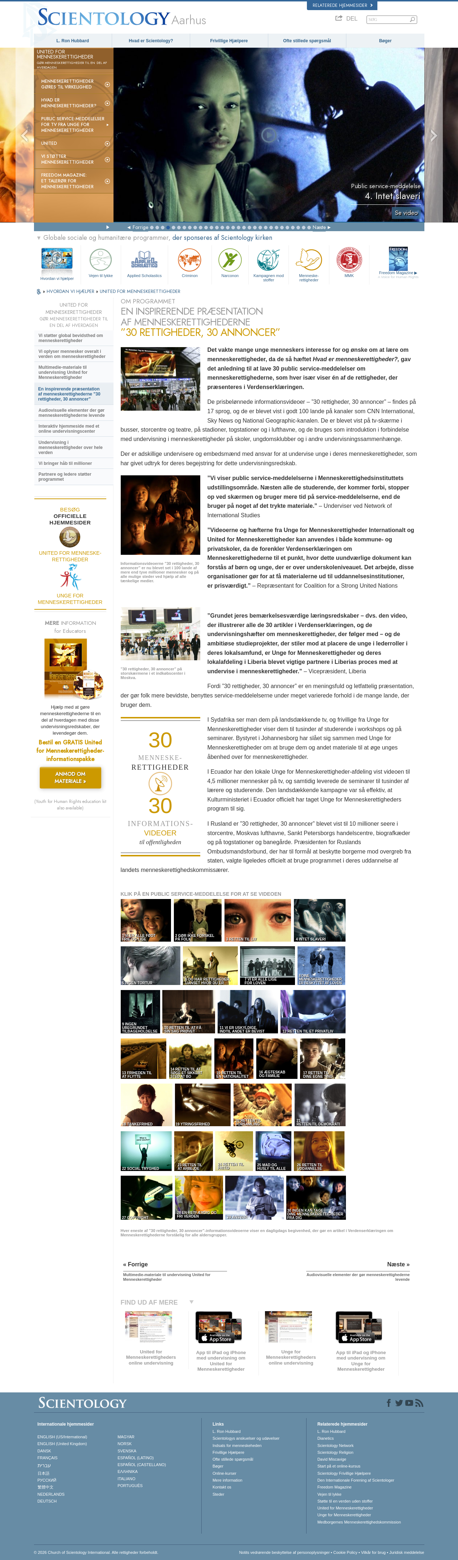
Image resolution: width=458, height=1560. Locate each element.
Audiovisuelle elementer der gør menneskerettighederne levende (72, 413)
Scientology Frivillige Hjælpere (344, 1473)
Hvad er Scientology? (151, 40)
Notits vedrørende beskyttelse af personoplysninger (284, 1552)
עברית (44, 1465)
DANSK (44, 1451)
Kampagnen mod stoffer (269, 263)
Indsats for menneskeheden (237, 1445)
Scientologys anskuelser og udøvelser (246, 1438)
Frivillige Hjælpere (229, 40)
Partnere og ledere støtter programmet (65, 477)
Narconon (230, 262)
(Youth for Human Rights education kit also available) (70, 804)
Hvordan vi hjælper (57, 278)
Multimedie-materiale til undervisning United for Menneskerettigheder (63, 372)
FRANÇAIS (48, 1458)
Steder (218, 1494)
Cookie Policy (345, 1552)
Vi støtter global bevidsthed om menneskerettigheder (71, 338)
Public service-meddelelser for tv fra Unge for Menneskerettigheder (72, 125)
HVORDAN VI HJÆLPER (71, 291)
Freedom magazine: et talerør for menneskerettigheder (67, 181)
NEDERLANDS (51, 1494)
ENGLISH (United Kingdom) (62, 1444)
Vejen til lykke (101, 262)
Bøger (385, 40)
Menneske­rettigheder (309, 263)
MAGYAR (125, 1437)
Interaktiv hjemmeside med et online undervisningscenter (69, 429)
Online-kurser (224, 1473)
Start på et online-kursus (338, 1466)
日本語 (44, 1473)
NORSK (124, 1444)
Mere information (228, 1480)
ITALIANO (126, 1479)
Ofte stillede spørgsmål (307, 40)
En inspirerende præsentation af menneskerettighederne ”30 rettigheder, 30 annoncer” (69, 394)
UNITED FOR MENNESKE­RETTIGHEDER (140, 291)
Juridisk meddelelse (406, 1552)
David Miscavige (331, 1459)
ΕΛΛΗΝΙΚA (127, 1471)
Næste (319, 227)
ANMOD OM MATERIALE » (70, 777)
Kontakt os (222, 1487)
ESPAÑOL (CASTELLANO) (141, 1464)
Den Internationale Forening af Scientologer (355, 1480)
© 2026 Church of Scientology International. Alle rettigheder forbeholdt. (96, 1552)
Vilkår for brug (373, 1552)
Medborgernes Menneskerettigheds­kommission (359, 1522)
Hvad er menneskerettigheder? (69, 103)
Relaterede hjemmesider (343, 5)
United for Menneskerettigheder (345, 1508)
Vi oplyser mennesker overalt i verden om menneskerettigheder (72, 354)
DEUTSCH (47, 1501)
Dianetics (325, 1438)
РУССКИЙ (47, 1480)
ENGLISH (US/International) (62, 1437)
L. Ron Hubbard (72, 40)
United (49, 143)
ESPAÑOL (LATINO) (135, 1458)
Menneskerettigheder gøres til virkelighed (67, 84)
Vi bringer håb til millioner (65, 463)
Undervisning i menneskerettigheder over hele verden (71, 447)
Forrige (140, 227)
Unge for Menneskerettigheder (344, 1515)
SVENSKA (126, 1451)
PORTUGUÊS (129, 1485)
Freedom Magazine (398, 275)
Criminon (190, 262)
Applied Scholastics (144, 262)
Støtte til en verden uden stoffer (345, 1501)
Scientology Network (335, 1445)
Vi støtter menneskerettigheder (67, 159)
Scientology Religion (335, 1452)
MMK (349, 262)
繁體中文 (45, 1487)
